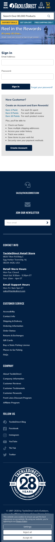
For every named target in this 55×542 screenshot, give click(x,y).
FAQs (5, 354)
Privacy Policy (21, 521)
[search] (49, 16)
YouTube (10, 442)
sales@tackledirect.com (14, 291)
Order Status (9, 330)
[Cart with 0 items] (48, 5)
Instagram (11, 435)
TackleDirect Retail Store (19, 253)
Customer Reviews (12, 383)
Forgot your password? (42, 87)
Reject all (27, 532)
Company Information (13, 378)
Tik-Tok (9, 448)
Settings (27, 526)
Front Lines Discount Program (17, 398)
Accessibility (9, 311)
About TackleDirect (12, 374)
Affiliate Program (11, 402)
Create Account (18, 148)
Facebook (10, 429)
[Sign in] (41, 5)
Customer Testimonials (14, 388)
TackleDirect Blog (14, 422)
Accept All (27, 537)
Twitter (9, 455)
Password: (6, 71)
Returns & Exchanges (13, 335)
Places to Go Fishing (12, 350)
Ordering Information (13, 326)
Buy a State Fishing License (16, 345)
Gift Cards (8, 340)
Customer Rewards (12, 393)
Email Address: (8, 56)
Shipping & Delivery (12, 321)
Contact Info (9, 316)
